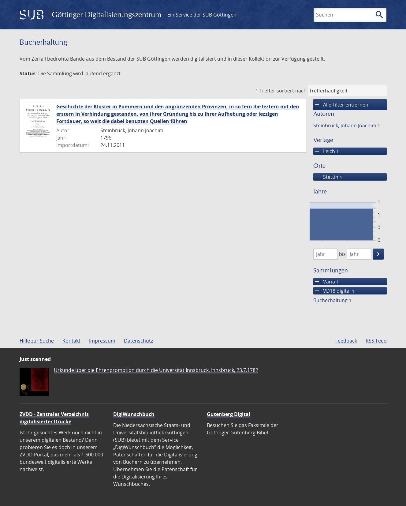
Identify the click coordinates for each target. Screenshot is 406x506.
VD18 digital (333, 290)
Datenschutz (138, 340)
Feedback (346, 340)
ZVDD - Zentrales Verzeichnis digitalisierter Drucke (54, 418)
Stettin (327, 177)
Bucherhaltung (332, 300)
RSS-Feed (376, 340)
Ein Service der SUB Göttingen (202, 14)
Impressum (102, 340)
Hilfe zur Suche (37, 340)
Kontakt (71, 340)
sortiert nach (292, 90)
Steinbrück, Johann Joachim (346, 125)
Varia (326, 281)
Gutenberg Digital (228, 414)
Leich (326, 151)
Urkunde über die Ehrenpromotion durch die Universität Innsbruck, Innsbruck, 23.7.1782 (156, 370)
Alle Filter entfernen (340, 104)
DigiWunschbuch (134, 414)
